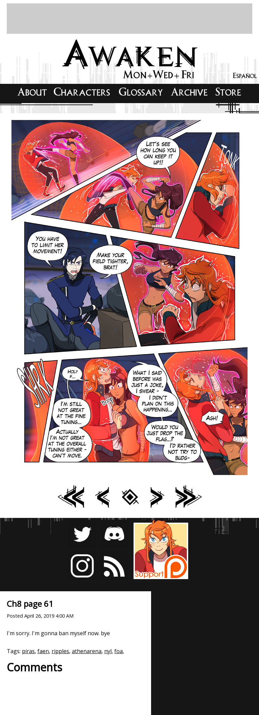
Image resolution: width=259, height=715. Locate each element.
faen (43, 651)
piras (28, 651)
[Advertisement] (129, 18)
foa (118, 651)
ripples (60, 651)
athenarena (87, 651)
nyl (108, 651)
